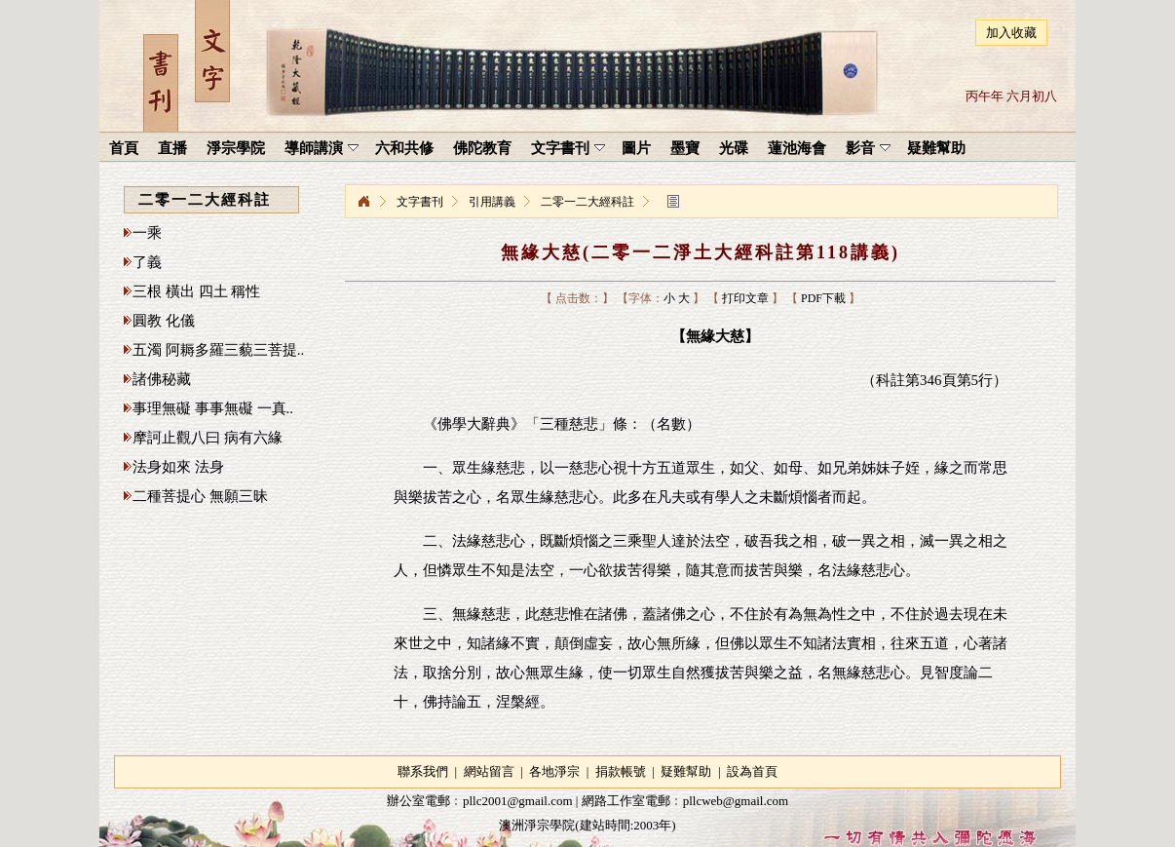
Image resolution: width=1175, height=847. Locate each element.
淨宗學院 (363, 202)
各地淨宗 (554, 771)
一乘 (147, 233)
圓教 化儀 (164, 320)
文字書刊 (420, 202)
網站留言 (489, 771)
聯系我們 (423, 771)
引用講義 (492, 202)
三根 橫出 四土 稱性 (196, 291)
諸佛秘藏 (162, 379)
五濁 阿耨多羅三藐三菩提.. (218, 350)
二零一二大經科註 (587, 202)
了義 (147, 262)
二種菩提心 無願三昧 (200, 496)
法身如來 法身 (178, 467)
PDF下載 (823, 298)
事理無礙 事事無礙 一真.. (213, 408)
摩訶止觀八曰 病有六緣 (208, 437)
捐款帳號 (620, 771)
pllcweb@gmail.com (735, 800)
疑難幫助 (686, 771)
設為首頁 (752, 771)
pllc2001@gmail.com (518, 800)
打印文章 (745, 298)
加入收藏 (1011, 32)
